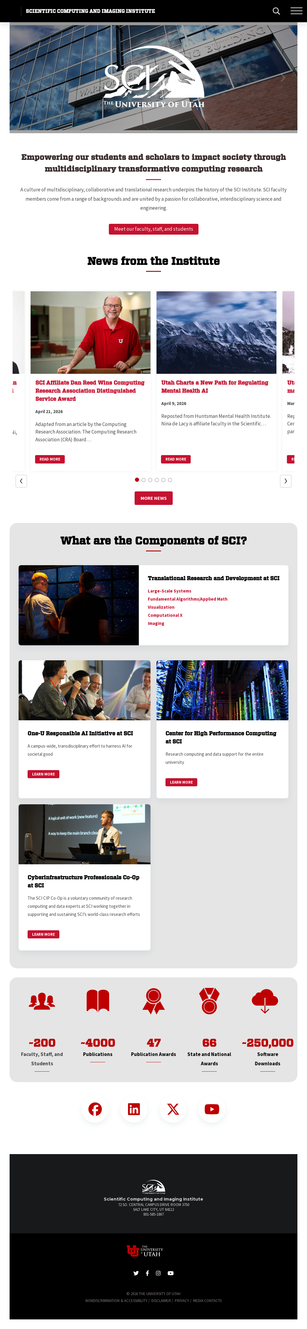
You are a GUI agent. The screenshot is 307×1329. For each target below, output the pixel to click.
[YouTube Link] (211, 1109)
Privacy (182, 1300)
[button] (24, 78)
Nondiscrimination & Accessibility (116, 1300)
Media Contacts (207, 1300)
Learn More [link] (43, 774)
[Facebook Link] (95, 1109)
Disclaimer (161, 1300)
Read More (50, 459)
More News (154, 498)
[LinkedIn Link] (134, 1109)
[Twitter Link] (172, 1109)
